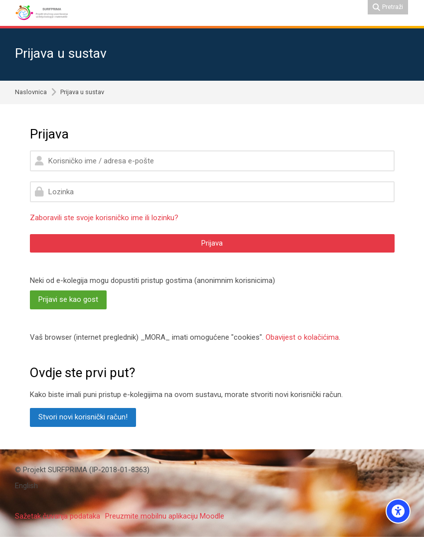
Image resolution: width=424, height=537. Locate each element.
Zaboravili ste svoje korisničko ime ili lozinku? (104, 217)
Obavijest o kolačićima (302, 337)
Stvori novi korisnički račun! (83, 416)
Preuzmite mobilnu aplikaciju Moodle (164, 516)
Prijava (212, 243)
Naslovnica (31, 92)
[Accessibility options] (398, 511)
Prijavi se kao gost (68, 299)
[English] (26, 486)
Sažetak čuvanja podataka (57, 516)
